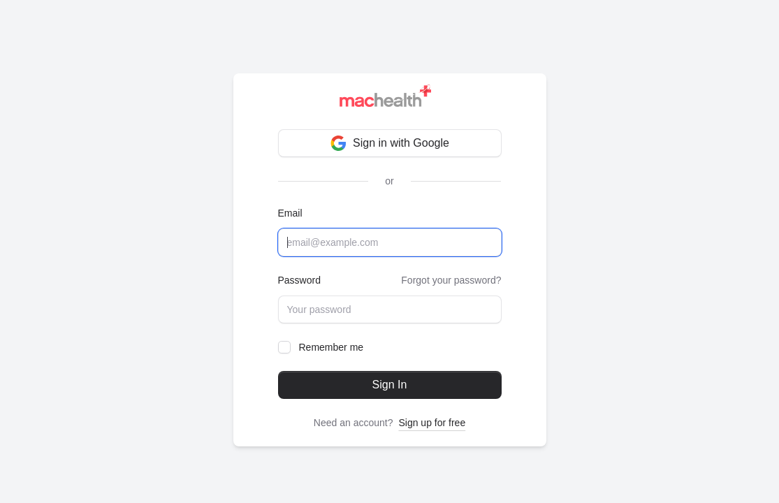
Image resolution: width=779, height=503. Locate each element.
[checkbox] (284, 347)
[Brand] (389, 98)
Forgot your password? (451, 280)
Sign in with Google (389, 143)
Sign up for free (431, 422)
